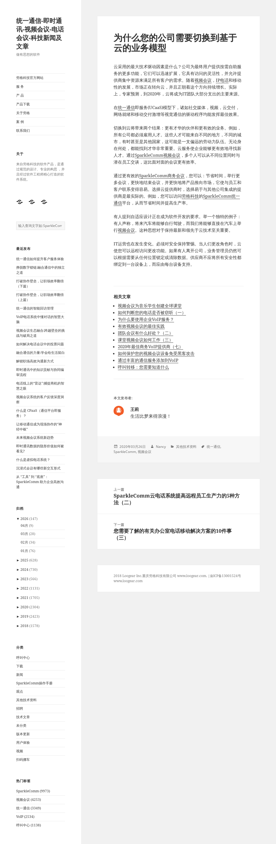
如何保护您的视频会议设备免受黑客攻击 (156, 353)
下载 (19, 666)
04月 (24, 525)
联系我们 (23, 130)
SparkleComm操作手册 (34, 683)
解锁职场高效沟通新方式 (35, 361)
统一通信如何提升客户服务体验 (40, 258)
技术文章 (23, 717)
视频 (19, 751)
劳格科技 (190, 196)
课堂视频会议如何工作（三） (145, 339)
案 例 (20, 121)
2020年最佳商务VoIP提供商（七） (150, 346)
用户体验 (23, 742)
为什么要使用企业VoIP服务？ (146, 319)
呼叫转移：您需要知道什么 (143, 367)
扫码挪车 (23, 759)
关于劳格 (23, 112)
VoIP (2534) (25, 816)
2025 (24, 560)
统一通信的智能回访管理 (35, 308)
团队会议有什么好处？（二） (145, 333)
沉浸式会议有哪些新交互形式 (38, 468)
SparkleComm (125, 451)
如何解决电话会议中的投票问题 (40, 344)
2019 (24, 616)
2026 (24, 518)
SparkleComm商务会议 (162, 175)
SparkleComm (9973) (33, 791)
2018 (24, 625)
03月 (24, 533)
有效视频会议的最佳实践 (141, 326)
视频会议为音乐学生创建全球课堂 (150, 305)
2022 (24, 588)
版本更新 (23, 734)
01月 (24, 550)
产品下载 (23, 104)
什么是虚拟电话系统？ (33, 459)
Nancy (161, 446)
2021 (24, 597)
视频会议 (203, 80)
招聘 (19, 708)
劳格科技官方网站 (29, 77)
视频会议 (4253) (28, 799)
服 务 (20, 86)
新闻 (19, 674)
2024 (24, 569)
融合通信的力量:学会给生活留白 (40, 352)
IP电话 (222, 80)
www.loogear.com (128, 580)
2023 (24, 578)
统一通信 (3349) (28, 808)
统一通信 (126, 107)
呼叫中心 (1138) (28, 825)
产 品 (20, 95)
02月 (24, 542)
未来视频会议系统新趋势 (35, 437)
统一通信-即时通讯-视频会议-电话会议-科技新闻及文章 (40, 33)
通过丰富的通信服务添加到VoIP (148, 360)
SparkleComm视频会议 (157, 155)
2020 (24, 607)
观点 (19, 691)
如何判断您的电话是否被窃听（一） (152, 312)
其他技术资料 (26, 699)
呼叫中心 (23, 657)
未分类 (21, 725)
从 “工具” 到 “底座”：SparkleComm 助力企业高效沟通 (40, 481)
